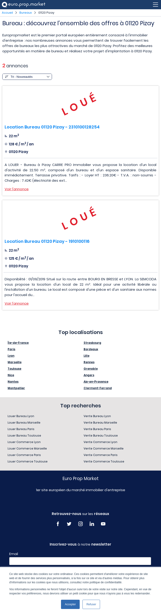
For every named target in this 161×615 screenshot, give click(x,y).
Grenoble (91, 369)
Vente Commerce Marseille (104, 448)
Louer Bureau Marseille (24, 423)
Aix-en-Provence (96, 382)
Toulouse (14, 369)
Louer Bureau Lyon (21, 416)
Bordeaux (91, 349)
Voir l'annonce (17, 189)
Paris (11, 349)
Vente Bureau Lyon (97, 416)
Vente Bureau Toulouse (101, 435)
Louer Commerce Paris (24, 455)
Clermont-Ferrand (98, 388)
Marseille (14, 362)
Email (13, 554)
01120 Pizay (46, 12)
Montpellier (16, 388)
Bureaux (25, 12)
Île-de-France (18, 343)
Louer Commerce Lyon (24, 442)
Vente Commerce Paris (101, 455)
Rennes (89, 362)
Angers (89, 375)
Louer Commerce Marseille (27, 448)
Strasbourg (92, 343)
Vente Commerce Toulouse (104, 461)
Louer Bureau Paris (21, 429)
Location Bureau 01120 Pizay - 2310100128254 (52, 127)
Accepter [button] (70, 604)
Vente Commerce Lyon (100, 442)
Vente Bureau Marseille (100, 423)
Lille (86, 356)
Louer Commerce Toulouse (28, 461)
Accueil (7, 12)
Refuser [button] (91, 604)
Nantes (13, 382)
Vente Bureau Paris (97, 429)
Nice (11, 375)
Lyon (11, 356)
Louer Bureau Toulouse (24, 435)
